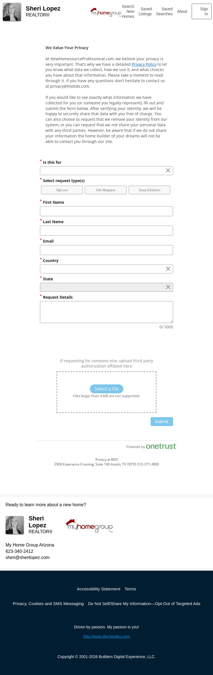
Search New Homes (128, 11)
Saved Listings (145, 11)
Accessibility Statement (98, 588)
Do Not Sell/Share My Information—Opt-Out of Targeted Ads (144, 603)
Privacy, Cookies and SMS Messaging (48, 603)
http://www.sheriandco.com (106, 636)
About (182, 11)
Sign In (204, 11)
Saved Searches (164, 11)
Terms (130, 588)
